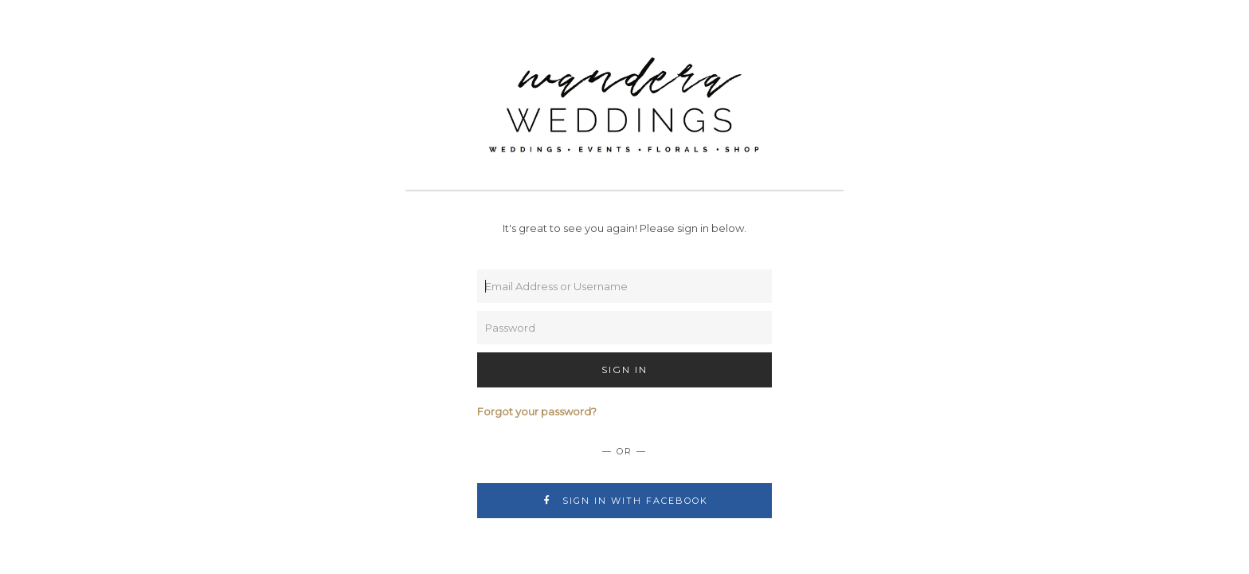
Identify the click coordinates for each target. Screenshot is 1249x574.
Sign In (624, 369)
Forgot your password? (537, 411)
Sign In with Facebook (625, 500)
